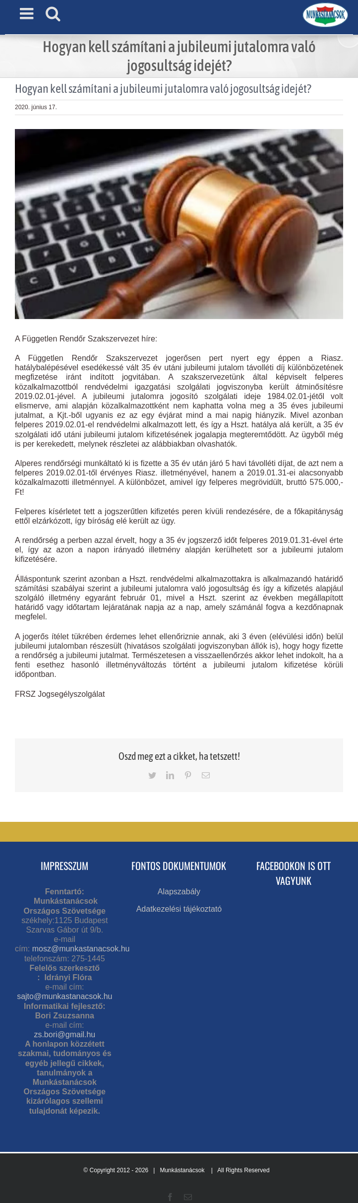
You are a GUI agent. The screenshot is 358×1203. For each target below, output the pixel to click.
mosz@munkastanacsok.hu (81, 948)
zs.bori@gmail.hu (64, 1034)
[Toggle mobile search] (53, 13)
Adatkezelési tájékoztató (179, 909)
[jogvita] (179, 224)
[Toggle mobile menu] (28, 13)
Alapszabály (179, 891)
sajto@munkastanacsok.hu (64, 996)
